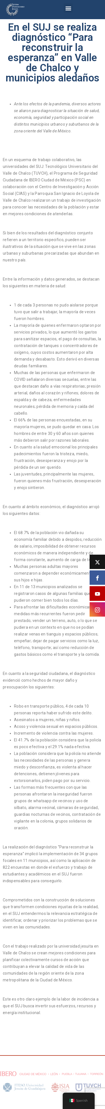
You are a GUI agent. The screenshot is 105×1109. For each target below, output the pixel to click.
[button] (68, 8)
